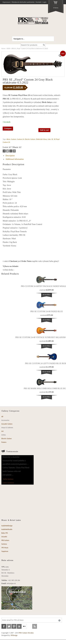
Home (3, 48)
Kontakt (38, 2)
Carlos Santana (8, 479)
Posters (3, 442)
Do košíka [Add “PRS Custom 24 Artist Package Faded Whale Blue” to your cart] (46, 294)
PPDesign (14, 635)
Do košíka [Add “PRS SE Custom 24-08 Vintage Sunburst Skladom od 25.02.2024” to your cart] (46, 346)
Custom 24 (20, 139)
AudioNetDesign (6, 526)
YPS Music (4, 548)
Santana (4, 544)
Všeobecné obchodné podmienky (23, 2)
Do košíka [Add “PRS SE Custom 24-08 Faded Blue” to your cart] (46, 320)
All (2, 417)
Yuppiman (4, 551)
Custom (13, 139)
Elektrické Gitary (41, 139)
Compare (7, 129)
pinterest (14, 151)
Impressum (6, 2)
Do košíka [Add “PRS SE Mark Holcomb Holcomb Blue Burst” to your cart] (46, 397)
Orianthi (4, 537)
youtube (19, 626)
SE (52, 139)
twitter (7, 151)
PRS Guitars (5, 540)
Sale (49, 139)
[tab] (33, 155)
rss (34, 626)
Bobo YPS (4, 533)
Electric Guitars (30, 139)
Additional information (14, 159)
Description (10, 156)
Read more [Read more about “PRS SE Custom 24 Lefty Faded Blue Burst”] (46, 372)
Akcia (8, 139)
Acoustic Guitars (6, 424)
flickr (24, 626)
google (10, 151)
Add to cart (44, 130)
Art (2, 431)
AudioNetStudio (6, 529)
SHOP (8, 48)
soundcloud (29, 626)
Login (44, 2)
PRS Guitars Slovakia (26, 633)
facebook (4, 151)
